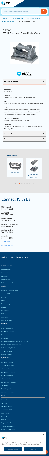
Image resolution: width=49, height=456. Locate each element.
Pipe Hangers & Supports (34, 18)
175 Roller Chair (15, 167)
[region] (23, 443)
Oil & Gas (3, 314)
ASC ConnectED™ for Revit (8, 369)
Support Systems (18, 18)
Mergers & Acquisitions (7, 423)
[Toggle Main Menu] (46, 3)
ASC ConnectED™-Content (8, 372)
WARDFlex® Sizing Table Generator (10, 348)
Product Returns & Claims (8, 429)
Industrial (3, 307)
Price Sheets (4, 338)
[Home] (11, 3)
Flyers (2, 335)
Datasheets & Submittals (7, 331)
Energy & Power (5, 317)
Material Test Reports (6, 354)
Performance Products (7, 283)
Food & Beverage (5, 304)
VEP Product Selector (6, 351)
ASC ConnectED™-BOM (7, 365)
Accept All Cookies (13, 449)
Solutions (3, 286)
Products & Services (6, 265)
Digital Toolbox (5, 358)
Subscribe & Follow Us (7, 419)
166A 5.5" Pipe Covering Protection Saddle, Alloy (34, 169)
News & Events (5, 413)
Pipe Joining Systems (6, 269)
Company (3, 395)
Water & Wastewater (6, 320)
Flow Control (4, 276)
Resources (4, 323)
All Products (5, 18)
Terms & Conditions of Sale (8, 426)
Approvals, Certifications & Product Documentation (14, 341)
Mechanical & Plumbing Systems (9, 290)
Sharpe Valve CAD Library (7, 392)
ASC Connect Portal (6, 406)
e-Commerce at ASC (6, 410)
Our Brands (4, 403)
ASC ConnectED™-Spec (7, 362)
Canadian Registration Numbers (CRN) (11, 344)
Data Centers (4, 297)
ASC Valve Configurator (7, 379)
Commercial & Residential (8, 294)
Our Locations (5, 400)
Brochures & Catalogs (7, 328)
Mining (3, 300)
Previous (16, 183)
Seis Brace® (4, 385)
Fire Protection (5, 310)
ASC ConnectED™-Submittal (8, 382)
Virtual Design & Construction (9, 389)
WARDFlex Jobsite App (7, 375)
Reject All (33, 449)
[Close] (44, 434)
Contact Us (4, 416)
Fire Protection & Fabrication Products (11, 273)
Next (33, 183)
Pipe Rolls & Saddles (8, 21)
